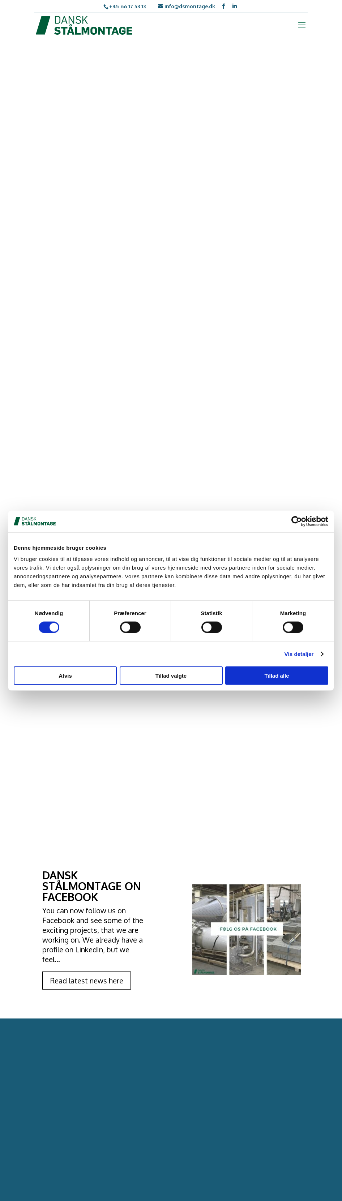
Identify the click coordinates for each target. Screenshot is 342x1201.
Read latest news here (86, 980)
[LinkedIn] (234, 6)
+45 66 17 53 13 (127, 6)
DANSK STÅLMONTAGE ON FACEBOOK (91, 886)
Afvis (65, 676)
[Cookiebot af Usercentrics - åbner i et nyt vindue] (296, 521)
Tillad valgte (171, 676)
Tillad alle (276, 676)
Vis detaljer (299, 654)
